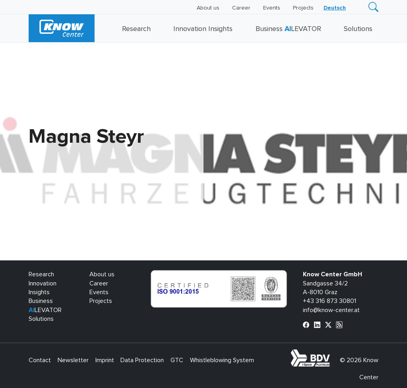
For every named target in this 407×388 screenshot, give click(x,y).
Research (136, 29)
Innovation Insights (203, 29)
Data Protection (142, 360)
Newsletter (73, 360)
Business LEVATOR (288, 29)
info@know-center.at (331, 310)
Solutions (358, 29)
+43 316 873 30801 (329, 301)
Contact (40, 360)
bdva (331, 354)
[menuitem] (335, 8)
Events (271, 8)
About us (208, 8)
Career (241, 8)
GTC (177, 360)
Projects (303, 8)
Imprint (104, 360)
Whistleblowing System (222, 360)
